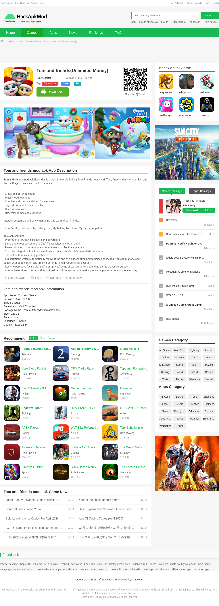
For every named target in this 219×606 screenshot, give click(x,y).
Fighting (194, 350)
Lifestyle (194, 404)
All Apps (165, 396)
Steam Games (88, 569)
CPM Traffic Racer (83, 368)
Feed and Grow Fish (95, 564)
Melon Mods (29, 569)
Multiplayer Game (10, 569)
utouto (164, 21)
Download (51, 92)
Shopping (208, 396)
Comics (209, 411)
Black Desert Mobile (84, 467)
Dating (179, 396)
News (73, 32)
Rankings (96, 32)
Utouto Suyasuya (193, 200)
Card (194, 357)
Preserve (126, 388)
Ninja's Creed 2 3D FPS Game (36, 388)
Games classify (194, 3)
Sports (179, 364)
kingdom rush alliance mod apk (173, 569)
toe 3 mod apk (201, 569)
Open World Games (67, 569)
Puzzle (209, 364)
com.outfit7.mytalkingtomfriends (42, 310)
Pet (77, 83)
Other (179, 425)
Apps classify (212, 3)
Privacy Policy (123, 579)
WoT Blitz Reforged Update (85, 427)
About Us (81, 579)
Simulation (50, 83)
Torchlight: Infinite (131, 427)
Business (209, 404)
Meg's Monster (129, 348)
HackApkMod (176, 3)
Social (179, 418)
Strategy (180, 357)
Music (209, 357)
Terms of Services (101, 579)
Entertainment (209, 418)
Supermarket (179, 21)
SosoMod (104, 569)
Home (10, 32)
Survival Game (46, 569)
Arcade (209, 350)
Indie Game (204, 564)
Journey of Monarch (34, 447)
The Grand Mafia (131, 447)
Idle (194, 364)
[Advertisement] (109, 53)
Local (165, 404)
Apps (53, 32)
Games (32, 32)
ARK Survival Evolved (56, 564)
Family (179, 379)
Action (165, 357)
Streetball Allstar (32, 467)
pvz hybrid (76, 564)
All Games (165, 350)
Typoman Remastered (134, 368)
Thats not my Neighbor (183, 564)
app (133, 21)
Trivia (165, 379)
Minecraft (195, 21)
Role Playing (179, 350)
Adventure (194, 379)
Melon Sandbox (81, 388)
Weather (194, 418)
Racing (165, 372)
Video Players (165, 418)
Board (194, 372)
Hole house (210, 21)
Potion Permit (139, 564)
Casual (37, 41)
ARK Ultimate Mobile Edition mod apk (132, 569)
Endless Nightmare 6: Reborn (85, 447)
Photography (179, 411)
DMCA (139, 579)
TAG (118, 32)
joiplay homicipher (119, 564)
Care (65, 83)
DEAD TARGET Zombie (85, 407)
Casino (209, 372)
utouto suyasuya (148, 21)
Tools (194, 396)
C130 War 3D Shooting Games (135, 407)
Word (180, 372)
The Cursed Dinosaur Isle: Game (135, 467)
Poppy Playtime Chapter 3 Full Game (21, 564)
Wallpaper (165, 425)
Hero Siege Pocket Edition (36, 368)
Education (194, 411)
